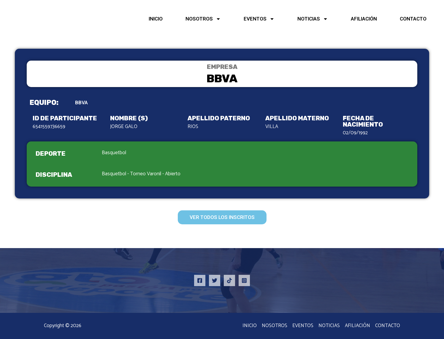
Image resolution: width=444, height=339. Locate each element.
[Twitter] (214, 280)
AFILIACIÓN (364, 19)
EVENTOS (259, 18)
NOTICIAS (312, 18)
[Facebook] (199, 280)
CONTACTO (413, 19)
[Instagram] (244, 280)
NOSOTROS (203, 18)
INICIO (156, 19)
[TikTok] (229, 280)
